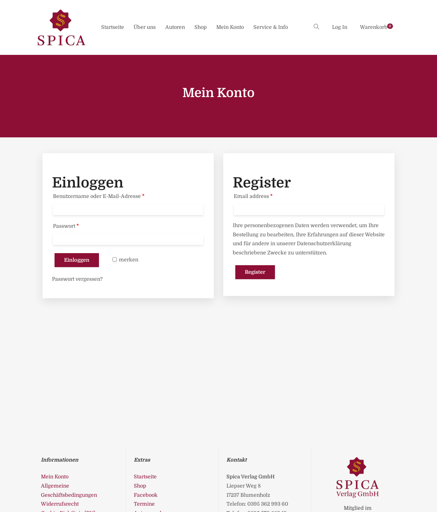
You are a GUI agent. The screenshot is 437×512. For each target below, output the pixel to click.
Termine (144, 504)
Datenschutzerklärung (324, 243)
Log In (339, 27)
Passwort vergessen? (77, 279)
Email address (253, 196)
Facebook (146, 495)
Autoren (175, 27)
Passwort (66, 226)
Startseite (112, 27)
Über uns (145, 27)
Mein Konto (230, 27)
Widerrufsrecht (60, 504)
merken (125, 260)
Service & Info (270, 27)
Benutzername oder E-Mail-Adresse (99, 196)
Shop (200, 27)
